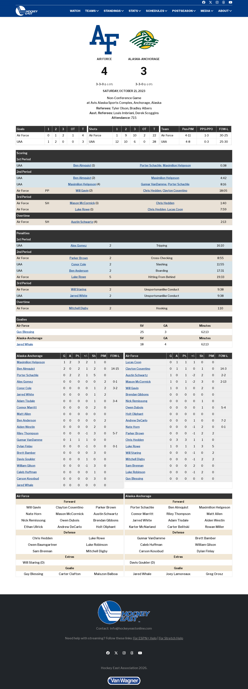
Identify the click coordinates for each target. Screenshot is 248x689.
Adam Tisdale (26, 397)
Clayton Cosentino (175, 190)
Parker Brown (78, 256)
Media (205, 11)
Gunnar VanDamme (154, 184)
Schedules (155, 11)
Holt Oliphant (134, 410)
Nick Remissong (137, 397)
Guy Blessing (25, 329)
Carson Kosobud (28, 473)
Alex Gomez (79, 244)
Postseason (182, 11)
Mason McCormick (82, 202)
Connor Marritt (27, 404)
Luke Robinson (135, 467)
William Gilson (26, 460)
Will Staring (78, 287)
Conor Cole (78, 263)
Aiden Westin (26, 423)
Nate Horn (133, 423)
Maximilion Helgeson (177, 165)
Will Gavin (82, 190)
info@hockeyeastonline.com (131, 623)
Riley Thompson (27, 429)
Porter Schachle (150, 165)
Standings (112, 11)
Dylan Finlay (25, 442)
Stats (133, 11)
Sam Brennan (134, 460)
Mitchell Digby (78, 306)
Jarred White (78, 293)
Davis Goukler (26, 454)
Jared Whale (25, 342)
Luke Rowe (82, 208)
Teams (90, 11)
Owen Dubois (134, 404)
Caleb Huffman (27, 467)
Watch (75, 11)
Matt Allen (24, 410)
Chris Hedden (152, 190)
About (223, 11)
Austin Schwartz (82, 221)
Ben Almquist (82, 165)
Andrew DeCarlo (136, 416)
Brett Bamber (26, 448)
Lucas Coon (175, 208)
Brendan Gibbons (137, 391)
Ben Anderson (78, 269)
